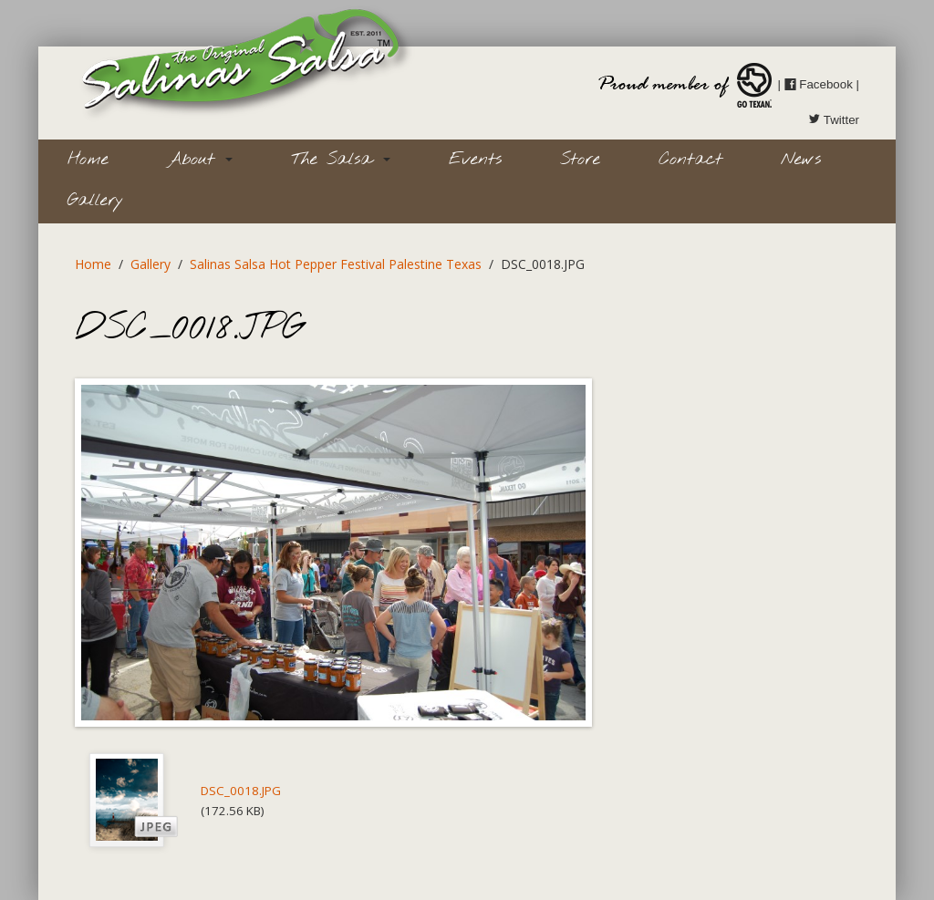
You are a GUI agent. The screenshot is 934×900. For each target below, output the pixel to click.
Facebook (818, 84)
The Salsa (340, 159)
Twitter (833, 120)
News (801, 159)
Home (88, 159)
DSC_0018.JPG (241, 790)
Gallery (95, 200)
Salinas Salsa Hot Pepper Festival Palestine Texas (336, 264)
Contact (690, 159)
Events (475, 159)
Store (580, 159)
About (200, 159)
